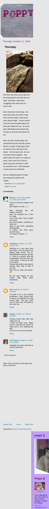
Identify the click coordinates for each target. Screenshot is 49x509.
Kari (11, 289)
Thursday (13, 186)
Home (18, 424)
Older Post (29, 424)
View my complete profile (40, 506)
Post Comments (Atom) (22, 429)
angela (12, 314)
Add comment (10, 355)
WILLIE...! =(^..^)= (17, 198)
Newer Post (7, 424)
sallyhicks (14, 244)
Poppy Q (40, 491)
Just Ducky (14, 340)
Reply (12, 237)
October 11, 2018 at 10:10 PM (20, 199)
